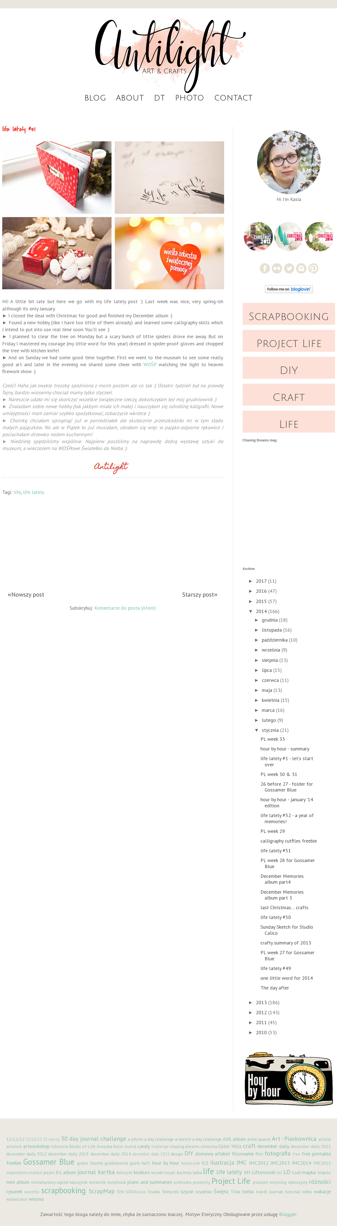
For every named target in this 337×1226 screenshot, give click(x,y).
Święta (221, 1191)
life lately (33, 492)
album (239, 1139)
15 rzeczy (51, 1139)
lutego (269, 720)
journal (86, 1172)
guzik (135, 1163)
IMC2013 (280, 1163)
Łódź (296, 1172)
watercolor (17, 1199)
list (279, 1172)
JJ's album (66, 1172)
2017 (262, 581)
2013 (262, 1002)
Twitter (289, 268)
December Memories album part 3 (282, 895)
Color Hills (229, 1146)
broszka (104, 1146)
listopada (272, 630)
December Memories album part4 (282, 879)
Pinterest (313, 268)
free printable (316, 1153)
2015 (262, 601)
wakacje (322, 1191)
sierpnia (270, 660)
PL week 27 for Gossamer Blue (287, 955)
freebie (13, 1163)
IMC (242, 1162)
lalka (197, 1172)
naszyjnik (78, 1182)
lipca (267, 670)
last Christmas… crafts (284, 907)
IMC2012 (258, 1163)
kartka (106, 1172)
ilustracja (222, 1162)
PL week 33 (272, 739)
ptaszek (260, 1182)
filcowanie (243, 1153)
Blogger (287, 1214)
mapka (309, 1172)
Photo (189, 97)
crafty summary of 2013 (285, 942)
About (130, 97)
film (259, 1154)
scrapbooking (63, 1190)
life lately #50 (275, 917)
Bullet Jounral (124, 1146)
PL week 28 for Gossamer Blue (287, 863)
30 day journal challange (93, 1138)
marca (269, 710)
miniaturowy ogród (49, 1182)
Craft (289, 397)
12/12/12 (15, 1139)
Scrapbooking (289, 317)
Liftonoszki (263, 1172)
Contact (233, 97)
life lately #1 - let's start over (286, 761)
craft (249, 1146)
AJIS (227, 1139)
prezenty (201, 1182)
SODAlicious (136, 1191)
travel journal (269, 1191)
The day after (274, 987)
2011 (262, 1022)
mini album (18, 1182)
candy (144, 1146)
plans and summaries (149, 1182)
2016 (262, 591)
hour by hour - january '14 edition (286, 802)
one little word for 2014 (286, 978)
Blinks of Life (82, 1146)
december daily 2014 (110, 1154)
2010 (262, 1032)
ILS (205, 1163)
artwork (14, 1146)
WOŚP (149, 364)
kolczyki (124, 1172)
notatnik (97, 1182)
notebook (116, 1182)
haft (145, 1163)
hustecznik (190, 1163)
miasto (324, 1172)
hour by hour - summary (284, 748)
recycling (278, 1182)
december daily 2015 (150, 1154)
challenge (160, 1146)
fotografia (278, 1153)
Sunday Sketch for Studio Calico (286, 930)
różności (320, 1181)
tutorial (292, 1191)
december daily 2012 (26, 1154)
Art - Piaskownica (294, 1138)
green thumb (90, 1163)
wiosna (36, 1199)
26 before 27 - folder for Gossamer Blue (286, 787)
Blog (95, 97)
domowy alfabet (212, 1153)
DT (159, 97)
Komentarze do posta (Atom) (125, 607)
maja (267, 690)
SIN (120, 1191)
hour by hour (165, 1163)
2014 (262, 611)
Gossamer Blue (48, 1162)
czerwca (271, 680)
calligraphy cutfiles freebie (288, 841)
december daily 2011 (311, 1146)
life (17, 492)
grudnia (270, 620)
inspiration (16, 1172)
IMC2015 (322, 1163)
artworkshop (36, 1146)
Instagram (301, 268)
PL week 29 (272, 831)
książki (169, 1172)
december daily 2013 (68, 1154)
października (275, 640)
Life (288, 424)
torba (248, 1191)
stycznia (271, 730)
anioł (252, 1139)
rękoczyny (298, 1182)
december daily (273, 1146)
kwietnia (271, 700)
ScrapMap (102, 1191)
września (272, 650)
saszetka (31, 1191)
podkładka (182, 1182)
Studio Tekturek (163, 1191)
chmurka (209, 1146)
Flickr (277, 268)
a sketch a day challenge (198, 1139)
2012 (262, 1012)
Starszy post (198, 595)
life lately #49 (275, 968)
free (296, 1154)
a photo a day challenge (151, 1139)
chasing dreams (184, 1146)
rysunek (14, 1191)
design (177, 1154)
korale (157, 1172)
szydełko (203, 1191)
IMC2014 (301, 1163)
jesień (48, 1172)
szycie (187, 1191)
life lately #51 (275, 850)
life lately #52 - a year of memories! (287, 818)
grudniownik (116, 1163)
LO (286, 1172)
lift (247, 1172)
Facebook (264, 268)
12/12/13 (34, 1139)
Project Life (288, 344)
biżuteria (59, 1146)
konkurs (142, 1172)
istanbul (35, 1172)
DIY (289, 370)
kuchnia (184, 1172)
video (307, 1191)
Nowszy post (27, 595)
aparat (264, 1139)
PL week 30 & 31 (278, 774)
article (324, 1139)
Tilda (235, 1191)
